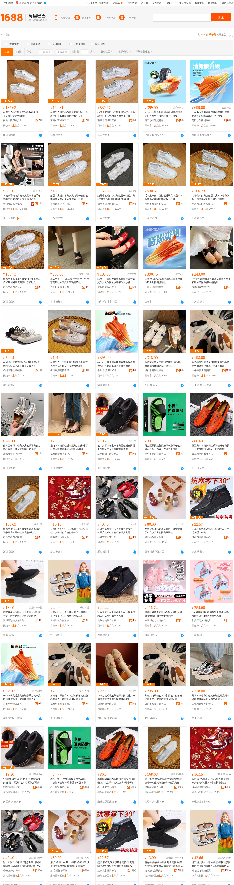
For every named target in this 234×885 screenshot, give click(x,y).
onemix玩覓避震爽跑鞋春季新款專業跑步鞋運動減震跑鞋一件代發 (210, 114)
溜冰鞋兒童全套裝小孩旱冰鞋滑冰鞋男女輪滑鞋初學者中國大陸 (163, 614)
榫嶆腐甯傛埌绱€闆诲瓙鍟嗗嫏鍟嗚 (14, 870)
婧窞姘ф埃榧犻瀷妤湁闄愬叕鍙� (202, 870)
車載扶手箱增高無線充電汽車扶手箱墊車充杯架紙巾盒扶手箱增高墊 (22, 197)
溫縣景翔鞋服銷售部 (13, 620)
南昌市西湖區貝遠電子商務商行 (14, 120)
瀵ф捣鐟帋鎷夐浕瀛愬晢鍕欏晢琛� (202, 787)
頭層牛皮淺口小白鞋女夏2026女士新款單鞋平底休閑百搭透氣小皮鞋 (69, 114)
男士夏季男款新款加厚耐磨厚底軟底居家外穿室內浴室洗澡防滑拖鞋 (163, 447)
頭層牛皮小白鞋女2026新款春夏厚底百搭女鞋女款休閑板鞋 (22, 114)
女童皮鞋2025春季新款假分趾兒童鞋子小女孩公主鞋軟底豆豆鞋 (163, 531)
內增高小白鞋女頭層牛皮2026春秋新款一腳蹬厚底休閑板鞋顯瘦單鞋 (210, 197)
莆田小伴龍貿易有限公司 (155, 120)
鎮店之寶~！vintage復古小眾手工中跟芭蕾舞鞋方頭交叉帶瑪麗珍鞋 (69, 281)
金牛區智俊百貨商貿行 (202, 370)
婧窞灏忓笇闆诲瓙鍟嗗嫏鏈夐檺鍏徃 (61, 870)
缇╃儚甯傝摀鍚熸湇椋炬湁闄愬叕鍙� (108, 787)
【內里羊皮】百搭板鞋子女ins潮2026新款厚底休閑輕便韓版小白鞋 (164, 197)
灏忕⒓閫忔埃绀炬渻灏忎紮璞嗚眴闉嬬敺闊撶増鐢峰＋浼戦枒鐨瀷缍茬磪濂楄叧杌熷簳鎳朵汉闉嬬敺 (22, 864)
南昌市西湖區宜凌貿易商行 (108, 120)
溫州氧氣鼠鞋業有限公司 (61, 620)
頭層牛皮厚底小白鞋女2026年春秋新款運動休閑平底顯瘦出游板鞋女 (22, 281)
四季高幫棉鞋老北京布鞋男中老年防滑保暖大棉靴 (210, 531)
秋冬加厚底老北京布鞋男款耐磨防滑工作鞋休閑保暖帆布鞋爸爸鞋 (116, 447)
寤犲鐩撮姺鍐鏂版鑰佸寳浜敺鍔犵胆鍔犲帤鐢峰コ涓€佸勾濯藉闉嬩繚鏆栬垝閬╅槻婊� (164, 864)
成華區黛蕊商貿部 (107, 287)
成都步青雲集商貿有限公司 (202, 287)
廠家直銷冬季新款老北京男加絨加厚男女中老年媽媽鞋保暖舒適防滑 (22, 614)
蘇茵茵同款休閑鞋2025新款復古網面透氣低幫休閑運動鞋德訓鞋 (163, 364)
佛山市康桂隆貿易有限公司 (202, 537)
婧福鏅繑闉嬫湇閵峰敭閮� (155, 870)
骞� (39, 787)
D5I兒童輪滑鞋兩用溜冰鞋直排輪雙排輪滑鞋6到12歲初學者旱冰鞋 (211, 614)
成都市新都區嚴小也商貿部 (61, 453)
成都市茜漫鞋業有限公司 (155, 370)
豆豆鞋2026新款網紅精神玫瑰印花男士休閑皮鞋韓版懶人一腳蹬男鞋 (210, 447)
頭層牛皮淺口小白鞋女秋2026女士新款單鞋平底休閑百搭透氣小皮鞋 (116, 114)
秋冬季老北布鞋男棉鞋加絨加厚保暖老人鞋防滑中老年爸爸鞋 (116, 614)
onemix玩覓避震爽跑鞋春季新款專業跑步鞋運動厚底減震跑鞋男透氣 (116, 364)
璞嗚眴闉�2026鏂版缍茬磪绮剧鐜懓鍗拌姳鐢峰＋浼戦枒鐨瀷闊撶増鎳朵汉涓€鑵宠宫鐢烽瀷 (117, 781)
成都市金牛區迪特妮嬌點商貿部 (14, 453)
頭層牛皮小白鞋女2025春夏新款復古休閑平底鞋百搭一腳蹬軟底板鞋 (69, 364)
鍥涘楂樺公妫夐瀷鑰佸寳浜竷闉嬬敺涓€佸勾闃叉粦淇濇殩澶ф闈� (116, 864)
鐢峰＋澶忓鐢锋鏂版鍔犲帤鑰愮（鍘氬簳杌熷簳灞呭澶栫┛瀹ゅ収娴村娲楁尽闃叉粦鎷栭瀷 (69, 781)
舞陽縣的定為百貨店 (155, 620)
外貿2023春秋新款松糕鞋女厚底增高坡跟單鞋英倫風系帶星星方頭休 (210, 697)
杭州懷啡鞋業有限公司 (14, 370)
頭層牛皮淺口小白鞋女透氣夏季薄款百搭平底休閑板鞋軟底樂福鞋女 (22, 531)
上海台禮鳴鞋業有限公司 (155, 287)
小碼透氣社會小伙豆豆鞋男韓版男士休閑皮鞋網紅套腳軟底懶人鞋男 (116, 531)
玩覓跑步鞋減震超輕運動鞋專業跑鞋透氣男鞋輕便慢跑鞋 (163, 281)
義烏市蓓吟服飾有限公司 (202, 453)
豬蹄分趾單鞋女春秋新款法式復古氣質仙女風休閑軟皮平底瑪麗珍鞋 (116, 281)
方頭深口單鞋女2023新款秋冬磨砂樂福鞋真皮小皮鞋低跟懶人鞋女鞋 (163, 697)
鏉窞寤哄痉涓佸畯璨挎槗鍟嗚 (14, 787)
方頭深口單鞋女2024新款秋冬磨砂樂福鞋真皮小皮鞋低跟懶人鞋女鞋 (69, 697)
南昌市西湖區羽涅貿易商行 (61, 120)
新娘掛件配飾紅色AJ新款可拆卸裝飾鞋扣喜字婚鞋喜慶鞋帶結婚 (69, 531)
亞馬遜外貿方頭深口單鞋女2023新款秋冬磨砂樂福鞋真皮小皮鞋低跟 (210, 364)
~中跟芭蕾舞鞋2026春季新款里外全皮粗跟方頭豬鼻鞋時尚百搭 (211, 281)
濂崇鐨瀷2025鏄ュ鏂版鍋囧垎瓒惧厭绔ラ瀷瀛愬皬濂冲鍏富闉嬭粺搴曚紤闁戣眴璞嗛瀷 (211, 864)
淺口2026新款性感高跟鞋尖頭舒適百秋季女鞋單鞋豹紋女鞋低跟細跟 (69, 447)
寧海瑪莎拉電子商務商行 (61, 537)
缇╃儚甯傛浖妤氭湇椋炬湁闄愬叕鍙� (61, 787)
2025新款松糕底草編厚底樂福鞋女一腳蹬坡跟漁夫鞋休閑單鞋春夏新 (116, 697)
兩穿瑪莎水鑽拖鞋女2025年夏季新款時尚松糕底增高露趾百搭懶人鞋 (22, 364)
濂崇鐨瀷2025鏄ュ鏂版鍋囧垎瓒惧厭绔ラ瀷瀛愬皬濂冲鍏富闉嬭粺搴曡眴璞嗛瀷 (69, 864)
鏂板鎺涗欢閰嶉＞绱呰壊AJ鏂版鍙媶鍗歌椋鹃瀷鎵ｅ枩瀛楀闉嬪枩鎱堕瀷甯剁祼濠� (211, 781)
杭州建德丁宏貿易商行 (108, 453)
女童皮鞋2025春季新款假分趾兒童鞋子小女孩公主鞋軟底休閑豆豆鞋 (69, 614)
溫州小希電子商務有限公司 (155, 537)
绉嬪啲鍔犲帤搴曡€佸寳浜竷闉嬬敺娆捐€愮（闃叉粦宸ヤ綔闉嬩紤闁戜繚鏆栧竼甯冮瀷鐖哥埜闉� (22, 781)
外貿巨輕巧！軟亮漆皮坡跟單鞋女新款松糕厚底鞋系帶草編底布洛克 (22, 447)
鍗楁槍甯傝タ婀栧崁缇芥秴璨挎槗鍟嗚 (155, 787)
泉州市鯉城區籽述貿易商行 (108, 370)
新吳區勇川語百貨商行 (202, 620)
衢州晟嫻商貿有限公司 (61, 370)
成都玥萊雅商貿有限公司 (61, 287)
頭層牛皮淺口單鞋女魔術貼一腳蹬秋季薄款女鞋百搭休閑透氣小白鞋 (69, 197)
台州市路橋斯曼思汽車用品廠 (14, 203)
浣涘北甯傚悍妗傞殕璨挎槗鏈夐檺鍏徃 (108, 870)
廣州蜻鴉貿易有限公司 (108, 620)
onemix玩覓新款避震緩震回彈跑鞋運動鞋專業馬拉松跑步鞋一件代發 (163, 114)
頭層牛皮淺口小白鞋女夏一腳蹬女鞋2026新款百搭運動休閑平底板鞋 (117, 197)
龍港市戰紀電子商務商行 (108, 537)
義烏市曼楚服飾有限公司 (155, 453)
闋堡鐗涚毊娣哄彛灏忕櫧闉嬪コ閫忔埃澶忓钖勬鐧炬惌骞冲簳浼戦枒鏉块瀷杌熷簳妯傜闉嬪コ (164, 781)
